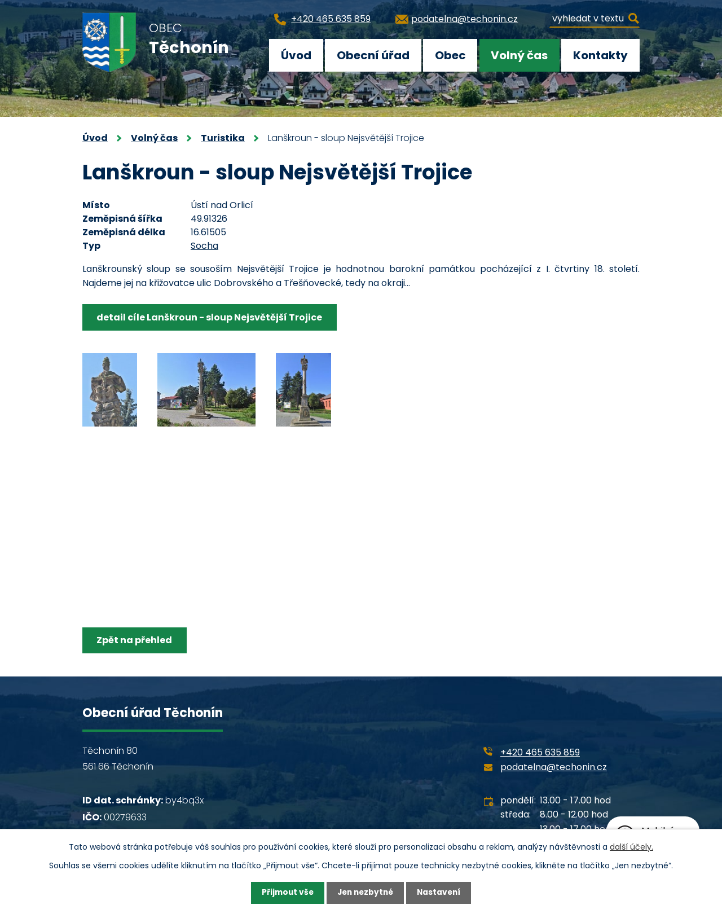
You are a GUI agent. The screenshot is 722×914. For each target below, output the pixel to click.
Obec (450, 55)
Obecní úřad (373, 55)
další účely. (631, 846)
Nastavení (441, 892)
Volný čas (519, 55)
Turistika (223, 137)
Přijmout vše (285, 892)
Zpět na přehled (135, 640)
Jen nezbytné (365, 892)
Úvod (296, 55)
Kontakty (600, 55)
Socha (204, 245)
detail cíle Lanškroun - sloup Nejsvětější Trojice (210, 317)
